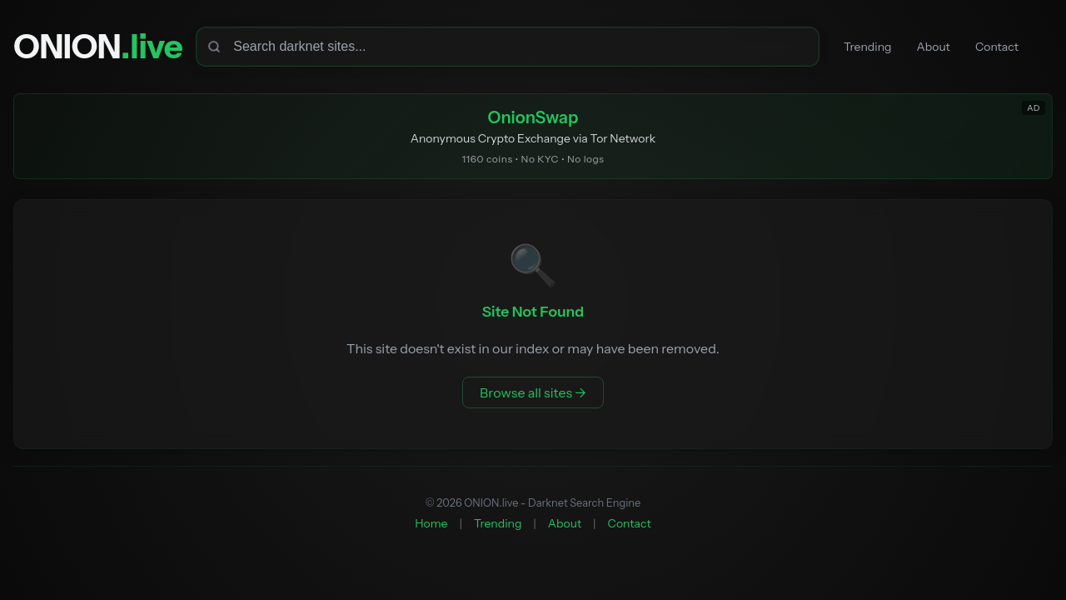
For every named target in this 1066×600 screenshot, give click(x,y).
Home (431, 523)
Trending (867, 46)
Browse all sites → (533, 392)
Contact (997, 46)
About (933, 46)
